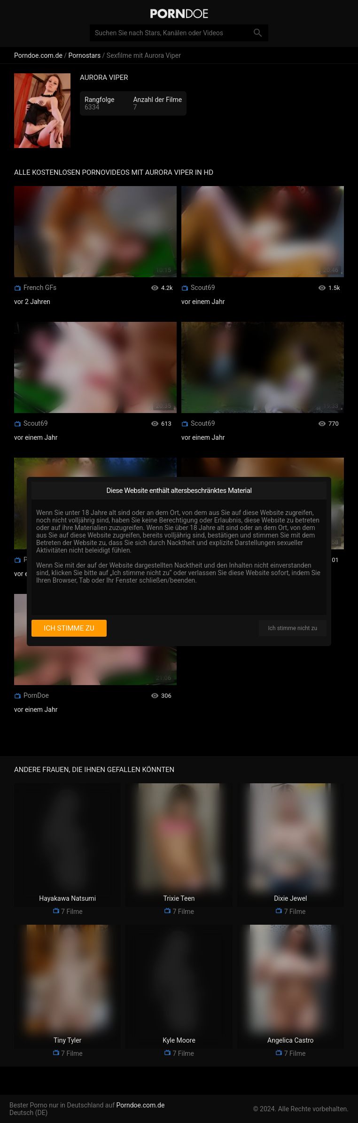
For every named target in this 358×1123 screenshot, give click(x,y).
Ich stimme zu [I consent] (69, 628)
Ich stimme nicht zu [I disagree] (292, 628)
